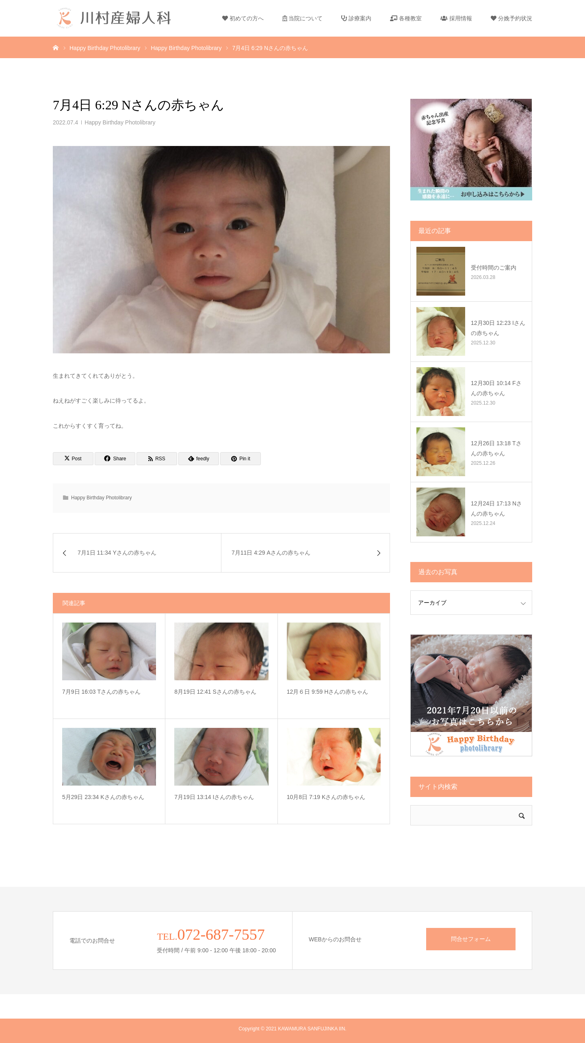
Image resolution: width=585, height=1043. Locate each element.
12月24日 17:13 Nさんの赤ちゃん (496, 508)
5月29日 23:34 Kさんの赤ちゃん (103, 797)
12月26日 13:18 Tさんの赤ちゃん (496, 448)
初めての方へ (243, 18)
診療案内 (356, 18)
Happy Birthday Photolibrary (119, 122)
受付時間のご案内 (493, 267)
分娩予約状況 (511, 18)
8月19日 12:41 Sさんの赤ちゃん (215, 691)
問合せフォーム (471, 939)
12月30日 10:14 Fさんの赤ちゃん (496, 388)
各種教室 (406, 18)
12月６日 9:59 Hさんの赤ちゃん (327, 691)
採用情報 (456, 18)
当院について (302, 18)
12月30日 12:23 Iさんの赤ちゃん (498, 328)
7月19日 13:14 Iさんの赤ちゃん (214, 797)
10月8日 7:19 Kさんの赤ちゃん (326, 797)
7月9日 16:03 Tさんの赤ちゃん (101, 691)
